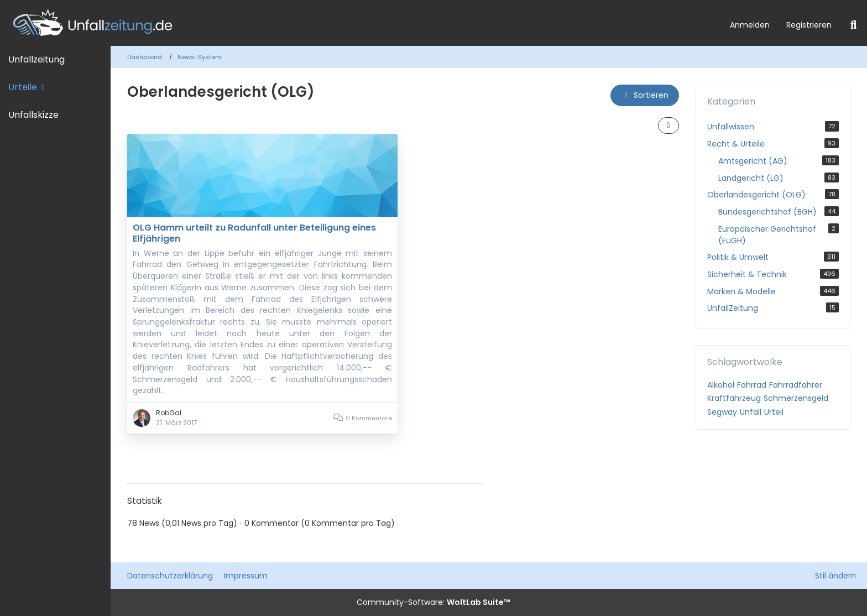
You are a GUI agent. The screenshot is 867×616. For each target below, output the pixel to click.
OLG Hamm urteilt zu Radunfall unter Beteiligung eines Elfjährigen (254, 233)
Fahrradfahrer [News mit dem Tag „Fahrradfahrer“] (795, 384)
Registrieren (809, 24)
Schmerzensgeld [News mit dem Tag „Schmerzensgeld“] (796, 398)
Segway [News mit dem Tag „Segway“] (722, 411)
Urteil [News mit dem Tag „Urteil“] (774, 411)
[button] (645, 95)
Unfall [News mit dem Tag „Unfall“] (750, 411)
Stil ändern (835, 575)
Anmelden (750, 24)
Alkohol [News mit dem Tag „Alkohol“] (720, 384)
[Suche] (853, 25)
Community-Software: (433, 602)
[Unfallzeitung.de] (361, 23)
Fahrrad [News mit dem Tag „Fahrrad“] (751, 384)
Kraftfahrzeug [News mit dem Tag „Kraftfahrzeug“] (734, 398)
